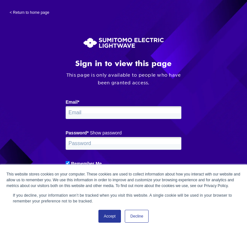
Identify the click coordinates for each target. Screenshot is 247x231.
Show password (106, 132)
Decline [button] (136, 216)
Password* (77, 132)
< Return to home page (29, 12)
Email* (72, 102)
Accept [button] (110, 216)
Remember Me (86, 163)
